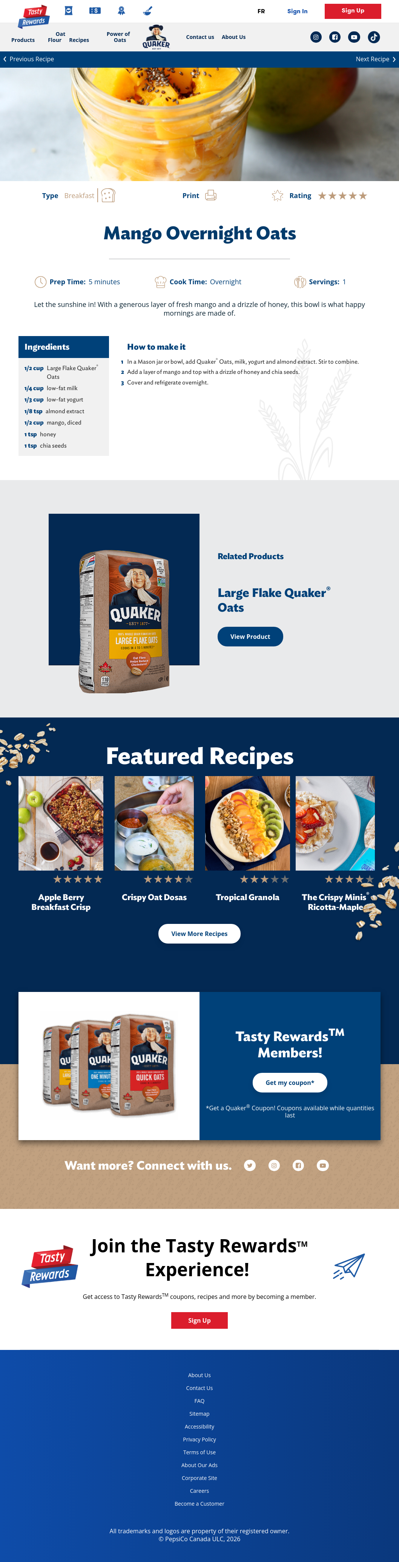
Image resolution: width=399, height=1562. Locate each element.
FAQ (200, 1400)
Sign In (297, 11)
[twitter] (253, 1166)
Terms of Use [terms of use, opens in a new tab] (192, 1454)
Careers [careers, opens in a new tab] (189, 1492)
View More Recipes (199, 934)
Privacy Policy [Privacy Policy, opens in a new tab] (192, 1441)
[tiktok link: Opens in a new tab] (374, 37)
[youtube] (323, 1166)
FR (261, 11)
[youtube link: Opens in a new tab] (354, 37)
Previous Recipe (27, 58)
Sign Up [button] (353, 10)
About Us (234, 37)
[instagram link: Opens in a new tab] (317, 37)
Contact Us (199, 1388)
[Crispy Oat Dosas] (154, 823)
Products (23, 39)
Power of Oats (118, 36)
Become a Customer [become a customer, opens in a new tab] (196, 1505)
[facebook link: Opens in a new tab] (334, 37)
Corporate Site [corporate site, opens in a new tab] (193, 1479)
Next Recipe (377, 59)
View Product (250, 636)
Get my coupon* (289, 1083)
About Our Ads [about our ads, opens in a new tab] (193, 1466)
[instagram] (275, 1166)
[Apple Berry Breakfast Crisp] (60, 823)
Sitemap (199, 1413)
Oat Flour (56, 36)
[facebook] (299, 1166)
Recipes (79, 39)
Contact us (198, 37)
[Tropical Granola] (247, 823)
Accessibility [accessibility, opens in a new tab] (191, 1428)
